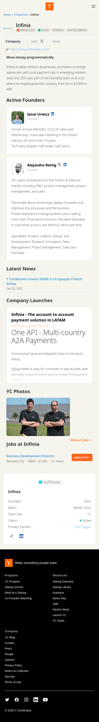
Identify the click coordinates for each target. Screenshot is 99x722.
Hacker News (61, 609)
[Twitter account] (59, 164)
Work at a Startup (15, 592)
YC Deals (58, 620)
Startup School (14, 587)
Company (13, 41)
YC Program (12, 581)
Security (10, 676)
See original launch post (30, 325)
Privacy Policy (13, 665)
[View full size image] (38, 417)
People (9, 654)
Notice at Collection (17, 671)
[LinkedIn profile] (52, 113)
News (56, 41)
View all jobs (81, 440)
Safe (55, 603)
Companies (21, 14)
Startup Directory (63, 581)
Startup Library (62, 587)
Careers (10, 659)
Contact (9, 643)
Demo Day (59, 598)
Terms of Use (13, 682)
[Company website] (11, 536)
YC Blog (10, 637)
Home (7, 14)
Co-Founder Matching (18, 598)
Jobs (35, 41)
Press (8, 648)
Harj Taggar (83, 527)
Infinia (15, 369)
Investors (58, 592)
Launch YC (59, 615)
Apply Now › (82, 457)
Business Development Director (30, 456)
